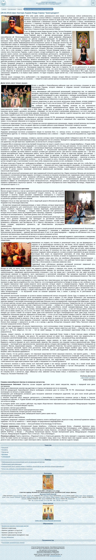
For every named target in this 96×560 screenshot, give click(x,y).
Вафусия (46, 495)
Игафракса (90, 495)
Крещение (5, 447)
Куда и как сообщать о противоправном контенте (17, 469)
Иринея (29, 495)
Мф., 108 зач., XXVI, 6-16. (60, 500)
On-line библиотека (8, 537)
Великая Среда (45, 494)
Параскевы (71, 498)
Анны (40, 497)
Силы (7, 497)
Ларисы (48, 497)
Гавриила (15, 495)
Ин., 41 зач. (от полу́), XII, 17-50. (41, 500)
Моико (53, 497)
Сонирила (17, 497)
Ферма (28, 497)
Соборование (6, 456)
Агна (80, 495)
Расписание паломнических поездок (13, 542)
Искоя (3, 497)
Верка (51, 495)
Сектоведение (12, 9)
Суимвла (23, 497)
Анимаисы (67, 497)
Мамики (57, 497)
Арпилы (64, 495)
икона (54, 494)
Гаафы (80, 497)
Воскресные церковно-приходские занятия (15, 526)
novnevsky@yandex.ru (55, 556)
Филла (32, 497)
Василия (58, 498)
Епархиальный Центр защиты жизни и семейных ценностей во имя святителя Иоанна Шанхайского (33, 466)
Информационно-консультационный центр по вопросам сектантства (23, 462)
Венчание (5, 454)
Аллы (43, 497)
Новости (19, 9)
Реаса (84, 495)
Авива (77, 495)
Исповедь (5, 450)
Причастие (5, 452)
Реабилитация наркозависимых (12, 464)
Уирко (62, 497)
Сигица (12, 497)
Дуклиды (24, 498)
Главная (4, 9)
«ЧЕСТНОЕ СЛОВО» (88, 378)
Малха (43, 498)
